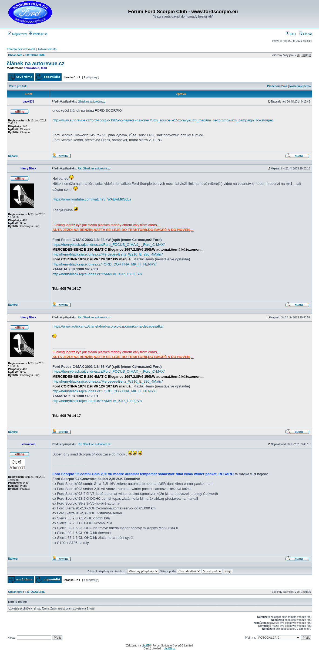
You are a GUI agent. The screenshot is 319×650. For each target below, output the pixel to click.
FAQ (291, 34)
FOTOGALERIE (35, 55)
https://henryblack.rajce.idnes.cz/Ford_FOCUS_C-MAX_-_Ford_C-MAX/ (108, 245)
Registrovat (17, 34)
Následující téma (300, 86)
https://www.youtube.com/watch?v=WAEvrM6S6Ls (91, 199)
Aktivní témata (47, 49)
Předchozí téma (277, 86)
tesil (44, 68)
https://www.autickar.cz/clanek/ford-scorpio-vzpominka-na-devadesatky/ (107, 326)
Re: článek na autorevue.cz (94, 168)
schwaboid (31, 68)
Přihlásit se (38, 34)
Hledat (305, 34)
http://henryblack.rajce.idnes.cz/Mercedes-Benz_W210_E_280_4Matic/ (107, 254)
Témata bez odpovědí (21, 49)
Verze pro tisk (18, 86)
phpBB (146, 645)
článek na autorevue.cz (36, 63)
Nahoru (13, 156)
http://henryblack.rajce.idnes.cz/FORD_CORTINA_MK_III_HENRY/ (104, 264)
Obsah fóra (15, 55)
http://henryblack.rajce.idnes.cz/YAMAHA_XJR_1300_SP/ (97, 274)
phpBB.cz (169, 648)
